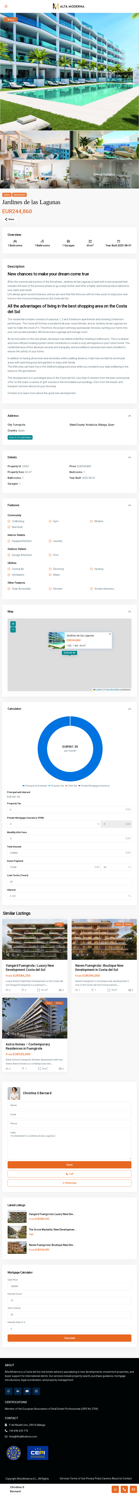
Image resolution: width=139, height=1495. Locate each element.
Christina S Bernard (37, 1093)
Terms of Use (77, 1478)
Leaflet (97, 690)
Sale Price (13, 1279)
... (47, 985)
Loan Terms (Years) (17, 875)
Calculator (14, 708)
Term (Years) (14, 1308)
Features (13, 505)
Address (13, 415)
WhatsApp (70, 1182)
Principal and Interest (18, 792)
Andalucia (91, 424)
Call (69, 1173)
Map (10, 611)
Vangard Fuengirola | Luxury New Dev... (52, 1214)
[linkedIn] (18, 1391)
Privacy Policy (94, 1478)
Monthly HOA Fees (17, 832)
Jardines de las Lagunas (80, 635)
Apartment (19, 194)
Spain (111, 424)
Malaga (102, 424)
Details (12, 457)
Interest (11, 889)
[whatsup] (8, 1391)
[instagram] (36, 1391)
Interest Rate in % (16, 1322)
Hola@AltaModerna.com (23, 1436)
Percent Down (15, 1294)
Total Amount (14, 846)
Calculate (69, 1338)
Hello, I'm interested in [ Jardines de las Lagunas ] (69, 1144)
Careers (106, 1478)
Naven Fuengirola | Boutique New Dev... (52, 1245)
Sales (7, 194)
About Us (117, 1478)
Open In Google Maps (20, 437)
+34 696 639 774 (18, 1430)
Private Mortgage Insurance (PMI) (25, 817)
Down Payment (15, 861)
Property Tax (14, 803)
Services (65, 1478)
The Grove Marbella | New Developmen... (53, 1229)
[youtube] (27, 1391)
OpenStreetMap (113, 690)
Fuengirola (19, 424)
